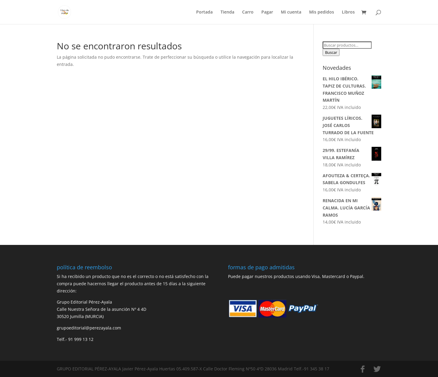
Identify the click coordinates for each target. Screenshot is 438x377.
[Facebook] (363, 369)
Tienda (227, 12)
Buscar (331, 52)
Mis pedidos (321, 12)
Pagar (267, 12)
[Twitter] (377, 369)
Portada (204, 12)
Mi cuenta (291, 12)
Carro (248, 12)
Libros (348, 12)
